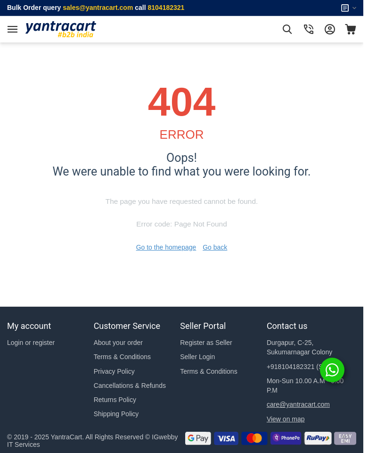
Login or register (31, 342)
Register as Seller (206, 342)
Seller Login (197, 357)
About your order (118, 342)
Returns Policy (115, 399)
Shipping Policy (116, 414)
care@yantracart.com (298, 404)
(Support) (305, 366)
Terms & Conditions (122, 357)
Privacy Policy (114, 371)
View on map (286, 419)
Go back (215, 247)
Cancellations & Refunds (130, 385)
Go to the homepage (166, 247)
